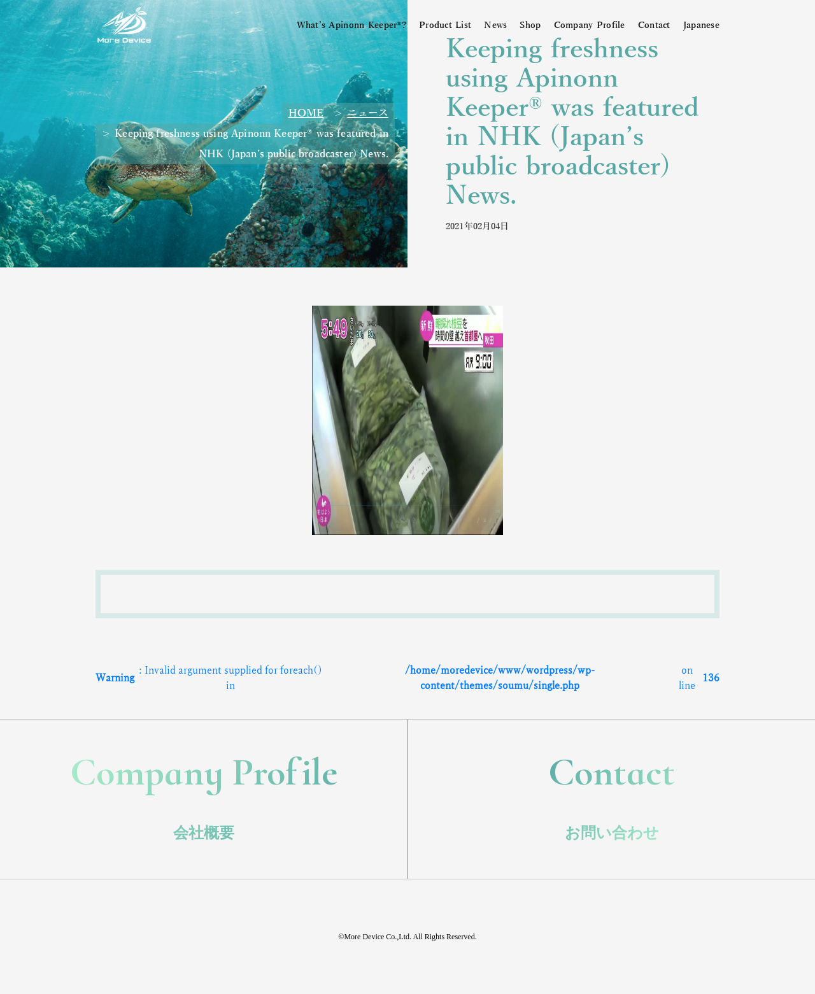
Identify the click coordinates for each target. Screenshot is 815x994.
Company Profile (589, 25)
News (495, 25)
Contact (654, 25)
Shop (530, 25)
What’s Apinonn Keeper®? (351, 25)
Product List (445, 25)
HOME (306, 113)
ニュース (367, 113)
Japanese (701, 25)
